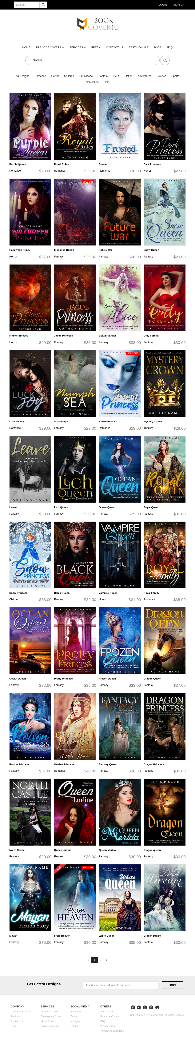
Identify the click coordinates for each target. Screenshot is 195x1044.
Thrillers (148, 427)
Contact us (114, 47)
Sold (106, 82)
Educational (86, 76)
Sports (175, 76)
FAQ (170, 47)
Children (69, 76)
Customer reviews (21, 1011)
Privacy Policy (107, 1026)
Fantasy (103, 76)
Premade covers (50, 1011)
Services (78, 47)
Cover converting (50, 1026)
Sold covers (106, 1011)
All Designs (22, 76)
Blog (157, 47)
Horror (55, 76)
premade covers (50, 47)
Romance (40, 76)
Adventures (144, 76)
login (163, 4)
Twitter (74, 1016)
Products (15, 1016)
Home (26, 47)
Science (161, 76)
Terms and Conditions (112, 1031)
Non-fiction (92, 82)
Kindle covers (48, 1021)
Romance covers (109, 1016)
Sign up (178, 4)
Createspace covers (52, 1016)
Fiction (129, 76)
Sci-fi (116, 76)
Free (95, 47)
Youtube (74, 1026)
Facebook (75, 1011)
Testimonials (139, 47)
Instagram (75, 1021)
